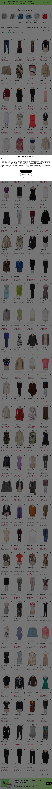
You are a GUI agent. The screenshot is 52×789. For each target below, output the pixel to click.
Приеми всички (26, 779)
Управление (26, 786)
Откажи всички (26, 782)
